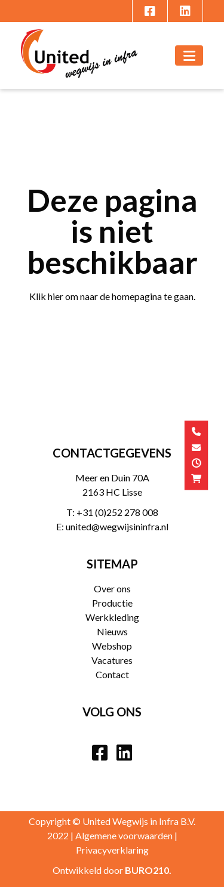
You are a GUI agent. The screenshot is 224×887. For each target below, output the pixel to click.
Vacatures (112, 660)
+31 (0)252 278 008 (117, 512)
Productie (112, 602)
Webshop (112, 645)
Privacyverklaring (112, 849)
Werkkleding (112, 617)
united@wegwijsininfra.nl (117, 526)
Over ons (112, 588)
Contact (112, 674)
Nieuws (112, 631)
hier (55, 296)
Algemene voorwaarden (124, 835)
